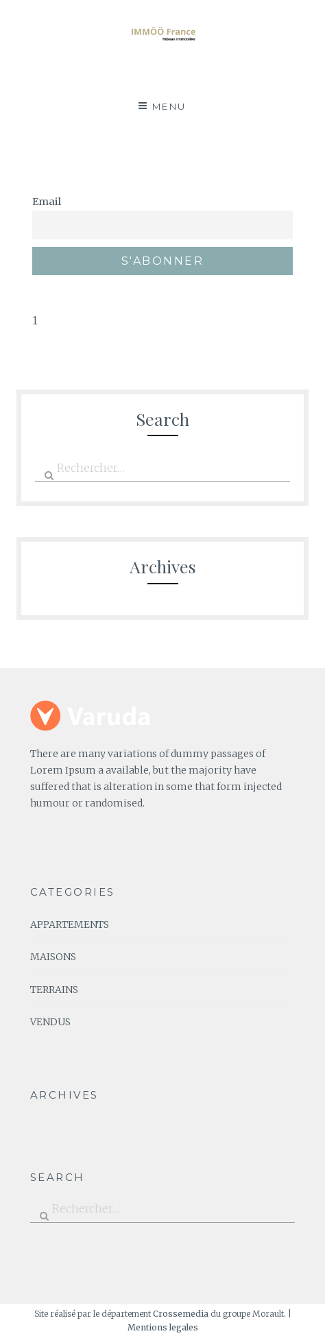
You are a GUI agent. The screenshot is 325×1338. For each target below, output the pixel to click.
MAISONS (53, 957)
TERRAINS (54, 989)
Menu (169, 106)
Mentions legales (163, 1327)
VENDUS (50, 1022)
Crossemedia (180, 1314)
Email (46, 201)
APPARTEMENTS (69, 924)
